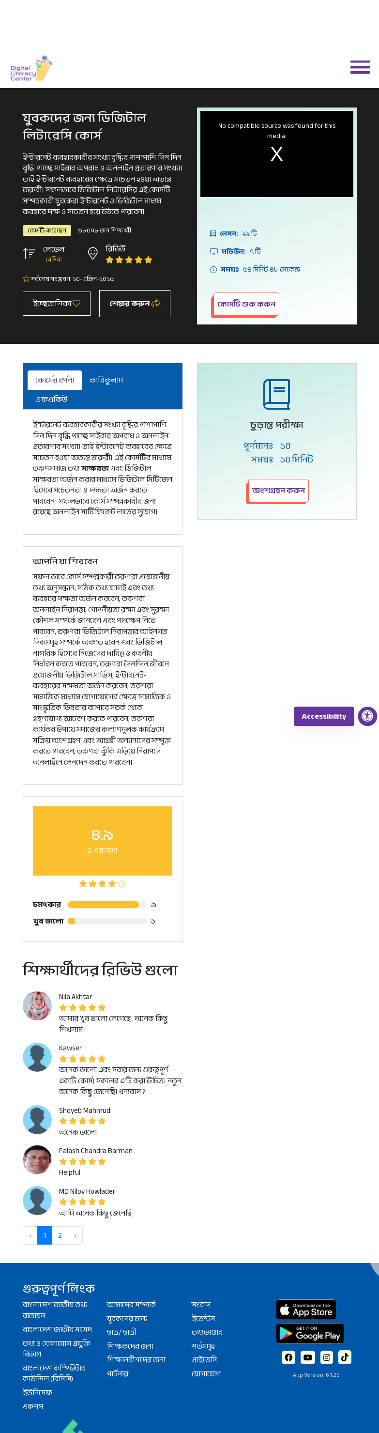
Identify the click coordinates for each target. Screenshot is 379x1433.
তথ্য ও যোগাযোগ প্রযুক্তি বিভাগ (57, 1349)
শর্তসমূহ (203, 1346)
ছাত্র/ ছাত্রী (121, 1332)
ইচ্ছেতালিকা (56, 303)
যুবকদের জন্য (127, 1318)
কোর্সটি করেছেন (47, 230)
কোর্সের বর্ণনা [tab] (54, 380)
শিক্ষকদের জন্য (130, 1346)
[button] (356, 66)
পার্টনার (117, 1374)
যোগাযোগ (206, 1374)
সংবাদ (201, 1304)
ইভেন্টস (203, 1318)
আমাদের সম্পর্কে (131, 1304)
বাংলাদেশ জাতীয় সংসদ (57, 1329)
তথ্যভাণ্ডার (207, 1332)
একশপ (33, 1406)
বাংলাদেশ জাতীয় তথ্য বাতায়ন (55, 1310)
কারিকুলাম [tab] (106, 380)
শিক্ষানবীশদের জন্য (136, 1360)
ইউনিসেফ (37, 1393)
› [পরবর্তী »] (75, 1235)
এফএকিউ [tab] (51, 399)
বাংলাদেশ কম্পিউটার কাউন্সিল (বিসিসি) (54, 1373)
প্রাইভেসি (204, 1360)
